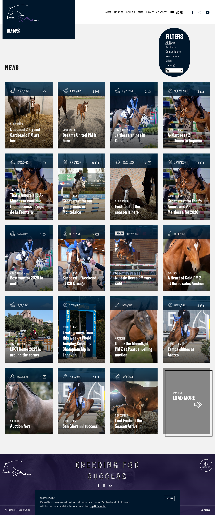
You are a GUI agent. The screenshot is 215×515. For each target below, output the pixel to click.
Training (170, 65)
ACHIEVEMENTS (134, 12)
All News (170, 42)
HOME (108, 12)
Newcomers (172, 56)
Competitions (173, 51)
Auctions (170, 47)
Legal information (98, 506)
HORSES (118, 12)
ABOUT (150, 12)
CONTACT (161, 12)
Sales (168, 60)
